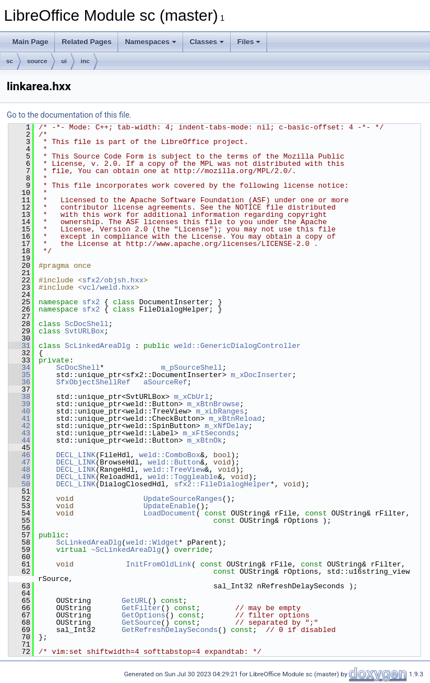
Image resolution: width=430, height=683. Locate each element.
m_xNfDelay (226, 426)
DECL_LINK (75, 455)
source (37, 61)
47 (19, 462)
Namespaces (150, 42)
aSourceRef (165, 382)
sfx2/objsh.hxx (112, 280)
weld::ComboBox (169, 455)
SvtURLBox (84, 331)
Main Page (30, 42)
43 (19, 433)
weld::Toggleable (183, 477)
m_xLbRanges (220, 411)
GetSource (141, 622)
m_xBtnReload (235, 418)
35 (19, 375)
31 (19, 346)
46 (19, 455)
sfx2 (91, 302)
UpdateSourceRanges (182, 499)
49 (19, 477)
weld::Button (174, 462)
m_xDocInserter (261, 375)
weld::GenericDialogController (237, 346)
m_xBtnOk (204, 440)
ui (64, 61)
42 (19, 426)
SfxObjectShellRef (93, 382)
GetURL (134, 601)
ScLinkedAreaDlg (97, 346)
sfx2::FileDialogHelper (222, 484)
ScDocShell (87, 324)
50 (19, 484)
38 (19, 397)
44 (19, 440)
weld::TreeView (173, 469)
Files (249, 42)
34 (19, 368)
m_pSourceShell (191, 368)
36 (19, 382)
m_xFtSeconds (209, 433)
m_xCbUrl (191, 397)
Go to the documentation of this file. (69, 114)
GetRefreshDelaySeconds (169, 630)
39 (19, 404)
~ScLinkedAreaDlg (126, 550)
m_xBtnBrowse (213, 404)
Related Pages (86, 42)
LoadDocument (169, 513)
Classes (207, 42)
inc (85, 61)
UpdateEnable (169, 506)
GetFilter (141, 608)
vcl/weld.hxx (108, 287)
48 (19, 469)
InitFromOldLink (158, 564)
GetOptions (143, 615)
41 (19, 418)
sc (9, 61)
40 (19, 411)
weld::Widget (152, 542)
